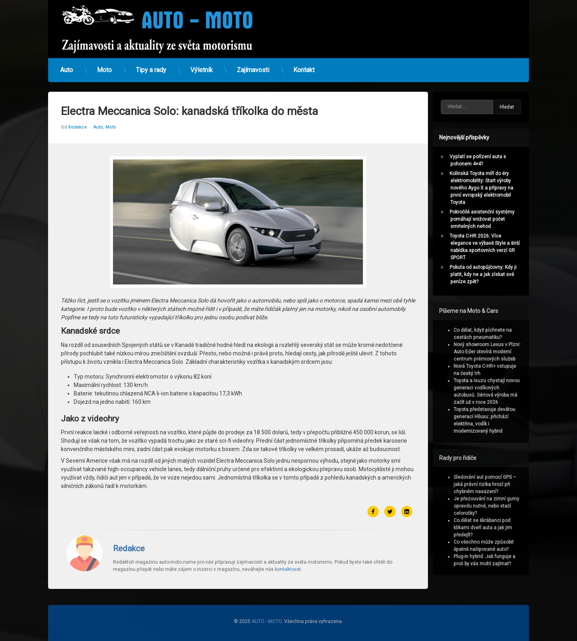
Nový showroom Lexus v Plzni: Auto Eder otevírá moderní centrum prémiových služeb (490, 352)
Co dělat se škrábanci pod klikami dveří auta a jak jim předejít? (486, 528)
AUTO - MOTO (267, 621)
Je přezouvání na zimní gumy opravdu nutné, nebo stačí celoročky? (490, 506)
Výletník (201, 67)
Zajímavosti (253, 67)
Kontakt (304, 67)
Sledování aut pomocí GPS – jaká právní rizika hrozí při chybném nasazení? (488, 484)
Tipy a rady (151, 67)
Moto (104, 67)
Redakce (77, 110)
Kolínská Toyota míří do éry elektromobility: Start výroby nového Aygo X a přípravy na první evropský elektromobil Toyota (484, 188)
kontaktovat (288, 552)
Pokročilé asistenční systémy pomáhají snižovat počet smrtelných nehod (485, 219)
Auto (66, 67)
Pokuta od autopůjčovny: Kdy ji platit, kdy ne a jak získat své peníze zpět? (486, 274)
